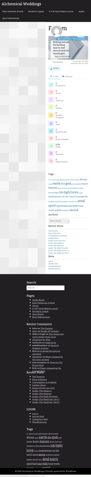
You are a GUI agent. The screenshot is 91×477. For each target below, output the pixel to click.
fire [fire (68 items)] (63, 186)
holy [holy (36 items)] (65, 190)
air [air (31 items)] (49, 182)
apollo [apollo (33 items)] (61, 182)
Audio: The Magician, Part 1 (58, 255)
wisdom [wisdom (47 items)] (65, 213)
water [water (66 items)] (58, 212)
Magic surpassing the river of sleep (47, 360)
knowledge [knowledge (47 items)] (53, 195)
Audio (6, 20)
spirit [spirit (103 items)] (52, 208)
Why (48, 342)
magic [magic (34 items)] (81, 195)
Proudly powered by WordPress (61, 474)
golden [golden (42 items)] (78, 186)
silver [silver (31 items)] (76, 204)
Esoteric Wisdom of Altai (45, 349)
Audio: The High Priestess (58, 250)
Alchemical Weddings (21, 4)
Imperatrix (50, 345)
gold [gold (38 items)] (73, 186)
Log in (50, 263)
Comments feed (54, 268)
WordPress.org (54, 271)
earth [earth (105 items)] (57, 186)
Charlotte (37, 342)
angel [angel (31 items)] (57, 182)
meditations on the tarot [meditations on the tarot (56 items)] (61, 199)
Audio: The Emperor (56, 245)
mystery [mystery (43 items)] (52, 203)
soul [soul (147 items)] (81, 203)
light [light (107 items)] (67, 195)
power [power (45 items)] (65, 203)
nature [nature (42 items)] (59, 203)
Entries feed (53, 266)
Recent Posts (79, 41)
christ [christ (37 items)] (71, 182)
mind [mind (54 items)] (78, 199)
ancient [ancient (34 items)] (53, 182)
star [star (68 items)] (69, 208)
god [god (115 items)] (68, 186)
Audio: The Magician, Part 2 (58, 252)
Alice (34, 334)
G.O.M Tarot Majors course (65, 12)
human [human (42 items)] (73, 190)
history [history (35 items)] (60, 190)
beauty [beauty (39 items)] (66, 182)
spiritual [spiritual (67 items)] (62, 208)
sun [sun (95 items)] (75, 208)
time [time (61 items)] (80, 208)
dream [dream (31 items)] (50, 186)
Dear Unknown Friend (14, 12)
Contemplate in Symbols (57, 238)
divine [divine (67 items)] (83, 181)
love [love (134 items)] (74, 194)
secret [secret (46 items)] (71, 204)
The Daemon (53, 233)
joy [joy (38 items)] (78, 190)
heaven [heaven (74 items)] (53, 190)
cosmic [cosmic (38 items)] (76, 182)
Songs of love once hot (56, 243)
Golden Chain (53, 240)
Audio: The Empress (56, 247)
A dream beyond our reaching (46, 355)
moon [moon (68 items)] (84, 199)
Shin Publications (23, 20)
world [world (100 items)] (74, 212)
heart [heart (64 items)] (84, 186)
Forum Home (64, 41)
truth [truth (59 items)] (51, 212)
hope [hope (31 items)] (68, 190)
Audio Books (38, 302)
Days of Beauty (54, 235)
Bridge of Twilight (50, 334)
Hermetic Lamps (39, 12)
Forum (35, 308)
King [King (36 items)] (81, 190)
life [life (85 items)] (61, 194)
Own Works (38, 316)
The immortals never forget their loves (48, 338)
